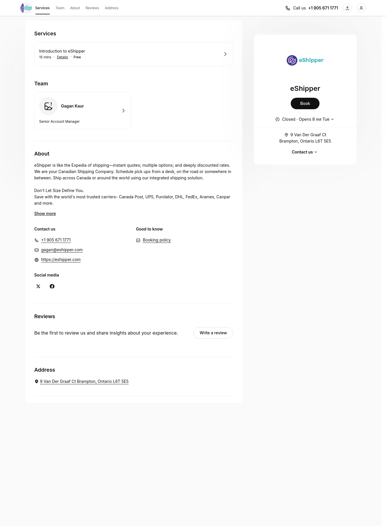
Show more (45, 213)
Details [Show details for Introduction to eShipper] (62, 57)
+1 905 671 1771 (56, 239)
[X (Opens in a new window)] (38, 286)
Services (42, 9)
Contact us (305, 152)
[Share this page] (347, 8)
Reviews (92, 8)
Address (111, 8)
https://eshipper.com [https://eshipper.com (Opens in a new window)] (61, 259)
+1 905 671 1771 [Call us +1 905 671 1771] (323, 7)
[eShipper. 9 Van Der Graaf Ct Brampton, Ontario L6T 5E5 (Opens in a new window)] (81, 381)
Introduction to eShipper (62, 51)
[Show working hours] (305, 119)
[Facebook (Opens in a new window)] (52, 286)
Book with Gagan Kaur (83, 110)
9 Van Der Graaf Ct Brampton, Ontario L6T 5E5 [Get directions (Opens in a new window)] (305, 137)
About (75, 8)
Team (60, 8)
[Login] (361, 8)
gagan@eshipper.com (62, 249)
